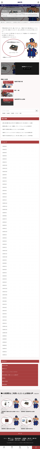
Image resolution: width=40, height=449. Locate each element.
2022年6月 (4, 269)
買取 (6, 15)
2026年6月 (4, 146)
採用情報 (24, 438)
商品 (4, 378)
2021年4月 (4, 313)
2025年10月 (4, 171)
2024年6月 (4, 222)
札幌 (32, 14)
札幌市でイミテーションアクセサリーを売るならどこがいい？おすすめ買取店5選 (17, 132)
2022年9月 (4, 260)
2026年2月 (4, 158)
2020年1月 (4, 354)
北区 (26, 14)
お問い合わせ (17, 439)
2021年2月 (4, 320)
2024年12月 (4, 203)
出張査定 (20, 14)
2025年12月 (4, 165)
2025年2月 (4, 196)
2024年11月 (4, 206)
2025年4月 (4, 190)
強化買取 (3, 113)
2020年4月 (4, 345)
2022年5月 (4, 272)
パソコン (16, 113)
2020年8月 (4, 339)
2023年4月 (4, 237)
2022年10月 (4, 256)
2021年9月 (4, 297)
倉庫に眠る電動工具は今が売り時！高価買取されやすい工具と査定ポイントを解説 (17, 122)
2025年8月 (4, 177)
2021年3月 (4, 316)
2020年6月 (4, 342)
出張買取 (23, 14)
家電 (20, 113)
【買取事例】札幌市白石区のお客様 (8, 428)
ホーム (5, 438)
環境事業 (5, 384)
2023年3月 (4, 241)
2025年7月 (4, 181)
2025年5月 (4, 187)
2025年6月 (4, 184)
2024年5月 (4, 225)
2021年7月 (4, 304)
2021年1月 (4, 323)
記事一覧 (34, 438)
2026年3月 (4, 155)
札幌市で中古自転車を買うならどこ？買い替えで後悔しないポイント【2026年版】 (17, 135)
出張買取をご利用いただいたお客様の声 (17, 13)
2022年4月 (4, 275)
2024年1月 (4, 228)
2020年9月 (4, 335)
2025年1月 (4, 199)
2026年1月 (4, 162)
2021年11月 (4, 291)
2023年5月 (4, 234)
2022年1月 (4, 285)
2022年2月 (4, 282)
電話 (28, 447)
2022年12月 (4, 250)
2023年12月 (4, 231)
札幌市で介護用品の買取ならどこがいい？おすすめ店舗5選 (13, 129)
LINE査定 (8, 113)
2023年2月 (4, 244)
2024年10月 (4, 209)
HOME (3, 22)
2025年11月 (4, 168)
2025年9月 (4, 174)
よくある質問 (10, 439)
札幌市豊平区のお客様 (19, 99)
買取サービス (10, 438)
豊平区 (4, 15)
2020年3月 (4, 348)
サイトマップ (29, 439)
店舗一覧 (29, 438)
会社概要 (23, 439)
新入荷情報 (6, 381)
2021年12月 (4, 288)
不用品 (16, 14)
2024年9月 (4, 212)
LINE (12, 447)
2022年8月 (4, 263)
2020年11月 (4, 329)
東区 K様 (16, 90)
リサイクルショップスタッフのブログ (10, 371)
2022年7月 (4, 266)
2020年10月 (4, 332)
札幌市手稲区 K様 (18, 81)
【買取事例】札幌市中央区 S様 (26, 428)
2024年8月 (4, 215)
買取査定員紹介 (18, 438)
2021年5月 (4, 310)
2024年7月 (4, 218)
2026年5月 (4, 149)
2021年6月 (4, 307)
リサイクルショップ (11, 14)
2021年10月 (4, 294)
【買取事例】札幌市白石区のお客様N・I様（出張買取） (10, 412)
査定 (34, 14)
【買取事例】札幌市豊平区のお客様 (27, 411)
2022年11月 (4, 253)
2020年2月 (4, 351)
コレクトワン (5, 14)
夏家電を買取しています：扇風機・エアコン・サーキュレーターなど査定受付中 (17, 126)
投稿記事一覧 (8, 22)
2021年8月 (4, 301)
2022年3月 (4, 278)
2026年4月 (4, 152)
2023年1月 (4, 247)
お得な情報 (6, 365)
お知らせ (5, 368)
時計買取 (29, 14)
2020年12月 (4, 326)
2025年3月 (4, 193)
